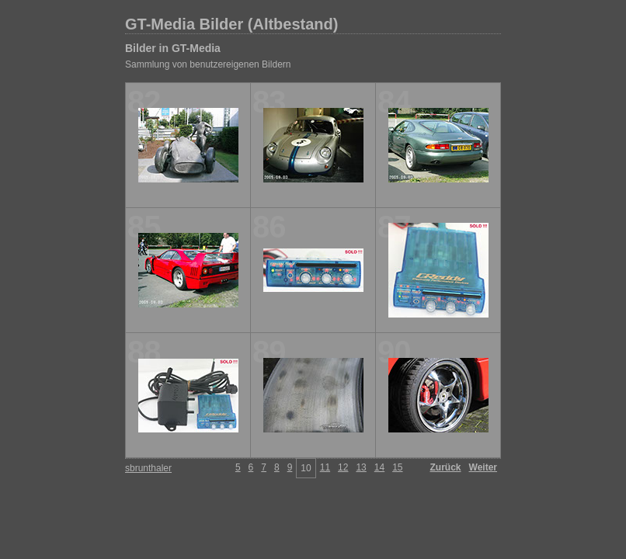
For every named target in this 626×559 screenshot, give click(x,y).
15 (397, 467)
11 (325, 467)
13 (361, 467)
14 (379, 467)
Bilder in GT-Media (173, 48)
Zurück (445, 467)
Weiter (483, 467)
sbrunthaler (148, 468)
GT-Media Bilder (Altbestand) (231, 24)
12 (343, 467)
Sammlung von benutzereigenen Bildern (207, 64)
